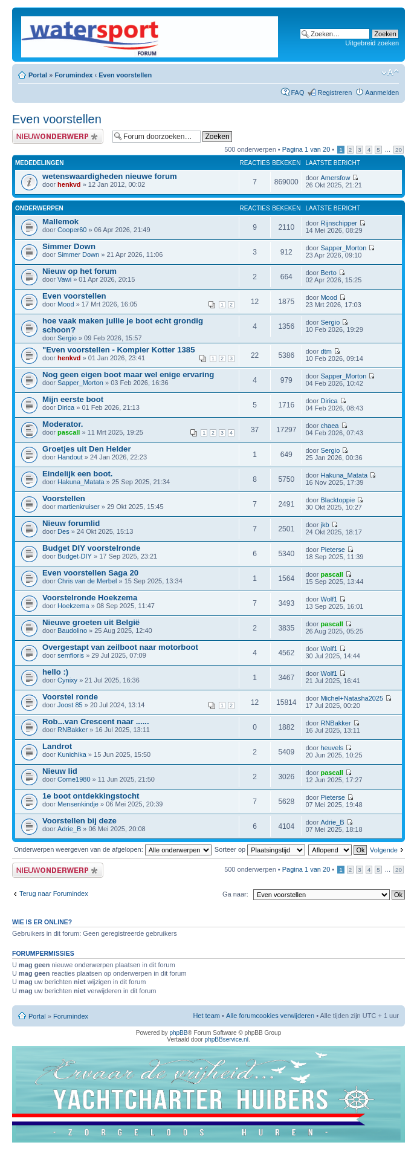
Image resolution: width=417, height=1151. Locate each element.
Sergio (67, 338)
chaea (329, 425)
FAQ (297, 92)
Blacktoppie (337, 500)
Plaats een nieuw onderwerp (59, 136)
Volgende (384, 850)
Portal (37, 75)
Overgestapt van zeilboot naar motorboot (120, 647)
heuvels (331, 747)
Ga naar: (235, 894)
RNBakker (72, 729)
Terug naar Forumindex (53, 893)
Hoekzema (73, 605)
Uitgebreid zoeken (372, 43)
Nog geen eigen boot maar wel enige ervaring (128, 374)
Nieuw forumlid (71, 523)
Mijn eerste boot (72, 399)
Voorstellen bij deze (79, 820)
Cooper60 (71, 229)
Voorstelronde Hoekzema (89, 597)
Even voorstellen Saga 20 (90, 572)
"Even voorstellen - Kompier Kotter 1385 (118, 349)
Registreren (334, 92)
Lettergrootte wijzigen (390, 72)
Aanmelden (382, 92)
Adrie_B (69, 828)
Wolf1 (328, 599)
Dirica (65, 407)
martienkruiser (78, 506)
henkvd (69, 184)
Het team (206, 1015)
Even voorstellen (125, 75)
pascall (68, 432)
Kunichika (71, 754)
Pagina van (306, 149)
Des (63, 531)
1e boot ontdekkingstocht (90, 795)
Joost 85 (70, 704)
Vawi (64, 279)
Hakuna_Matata (81, 481)
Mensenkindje (78, 804)
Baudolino (72, 630)
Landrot (57, 746)
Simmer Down (68, 246)
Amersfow (335, 177)
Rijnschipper (338, 223)
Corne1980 (73, 779)
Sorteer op (260, 849)
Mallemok (60, 221)
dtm (325, 351)
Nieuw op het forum (79, 271)
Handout (70, 457)
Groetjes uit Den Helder (86, 448)
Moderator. (62, 424)
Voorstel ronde (70, 696)
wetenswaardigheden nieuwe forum (109, 176)
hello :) (55, 671)
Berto (328, 272)
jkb (324, 524)
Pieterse (332, 549)
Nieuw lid (59, 771)
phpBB (178, 1032)
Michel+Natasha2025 (351, 698)
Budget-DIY (74, 556)
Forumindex (73, 75)
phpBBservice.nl (226, 1039)
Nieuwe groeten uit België (91, 622)
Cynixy (67, 680)
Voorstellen (63, 498)
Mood (65, 304)
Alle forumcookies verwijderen (270, 1015)
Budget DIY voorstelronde (91, 548)
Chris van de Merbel (87, 581)
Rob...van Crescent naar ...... (95, 721)
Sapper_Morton (343, 247)
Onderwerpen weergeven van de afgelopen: (113, 849)
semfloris (70, 655)
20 (398, 149)
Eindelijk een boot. (77, 473)
